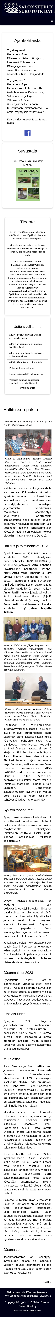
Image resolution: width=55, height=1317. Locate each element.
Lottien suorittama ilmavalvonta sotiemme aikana (26, 355)
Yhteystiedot (11, 1295)
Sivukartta (45, 1295)
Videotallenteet (36, 297)
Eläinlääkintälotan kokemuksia (25, 362)
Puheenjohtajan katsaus (21, 368)
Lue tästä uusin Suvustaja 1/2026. (27, 180)
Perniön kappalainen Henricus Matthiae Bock (25, 346)
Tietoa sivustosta (16, 1292)
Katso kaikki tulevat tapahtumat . (26, 121)
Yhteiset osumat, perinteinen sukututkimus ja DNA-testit (24, 382)
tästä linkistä (26, 301)
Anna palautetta (29, 1295)
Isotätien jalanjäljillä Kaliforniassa (26, 374)
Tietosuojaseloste (37, 1292)
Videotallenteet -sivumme (23, 245)
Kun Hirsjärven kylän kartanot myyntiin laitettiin (25, 336)
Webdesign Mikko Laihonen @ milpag (27, 1310)
